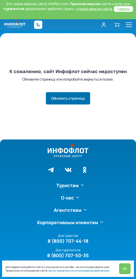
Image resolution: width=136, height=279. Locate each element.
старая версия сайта (94, 8)
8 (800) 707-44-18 (68, 241)
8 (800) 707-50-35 (68, 255)
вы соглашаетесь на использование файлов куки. (79, 270)
